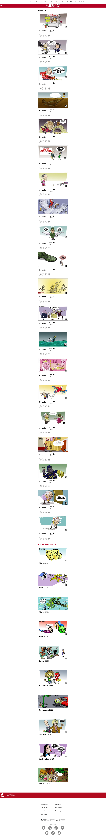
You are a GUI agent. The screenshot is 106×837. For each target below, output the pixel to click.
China (42, 1)
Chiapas (38, 1)
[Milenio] (53, 6)
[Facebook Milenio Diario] (43, 828)
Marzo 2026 (44, 612)
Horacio (42, 30)
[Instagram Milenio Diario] (56, 828)
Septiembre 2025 (46, 759)
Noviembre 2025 (46, 710)
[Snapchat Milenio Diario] (59, 833)
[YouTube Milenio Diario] (47, 833)
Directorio (58, 804)
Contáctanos (45, 807)
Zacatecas (58, 1)
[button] (1, 6)
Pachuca (85, 1)
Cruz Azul (53, 1)
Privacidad (58, 807)
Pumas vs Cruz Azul (30, 1)
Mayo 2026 (44, 563)
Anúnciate (44, 814)
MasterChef (65, 1)
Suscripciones (45, 811)
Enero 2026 (44, 661)
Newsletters (44, 804)
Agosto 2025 (44, 783)
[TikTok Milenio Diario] (53, 833)
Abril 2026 (43, 587)
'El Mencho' (47, 1)
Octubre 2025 (45, 734)
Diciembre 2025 (46, 685)
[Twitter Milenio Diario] (50, 828)
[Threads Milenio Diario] (62, 828)
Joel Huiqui (71, 1)
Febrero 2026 (45, 636)
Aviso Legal (58, 811)
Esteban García (78, 1)
